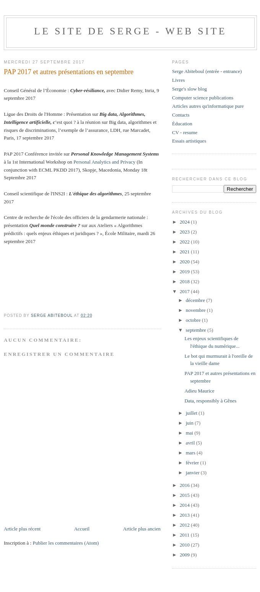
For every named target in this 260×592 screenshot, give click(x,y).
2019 (185, 271)
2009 (185, 555)
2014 (185, 505)
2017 (185, 291)
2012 (185, 525)
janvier (193, 472)
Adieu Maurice (199, 391)
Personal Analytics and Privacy (104, 162)
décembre (196, 300)
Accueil (81, 529)
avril (191, 443)
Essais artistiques (189, 141)
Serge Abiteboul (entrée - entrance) (207, 71)
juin (190, 423)
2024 (185, 222)
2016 (185, 485)
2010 (185, 545)
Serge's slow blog (189, 89)
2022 (185, 242)
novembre (196, 310)
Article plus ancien (142, 529)
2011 (185, 535)
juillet (192, 413)
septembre (197, 330)
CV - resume (184, 132)
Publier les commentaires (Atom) (65, 543)
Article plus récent (22, 529)
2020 (185, 261)
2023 (185, 232)
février (193, 462)
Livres (178, 80)
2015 (185, 495)
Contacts (181, 115)
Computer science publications (202, 98)
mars (191, 453)
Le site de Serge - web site (130, 31)
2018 (185, 281)
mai (190, 433)
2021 (185, 252)
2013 (185, 515)
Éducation (182, 124)
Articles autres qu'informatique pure (208, 106)
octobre (194, 320)
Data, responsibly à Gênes (210, 401)
